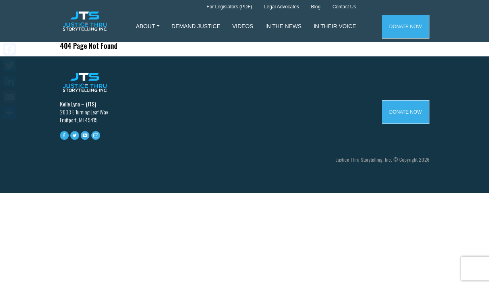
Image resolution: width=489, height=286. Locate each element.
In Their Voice (334, 26)
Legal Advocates (281, 7)
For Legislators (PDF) (229, 7)
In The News (283, 26)
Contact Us (344, 7)
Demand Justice (196, 26)
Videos (242, 26)
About (145, 26)
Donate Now (405, 26)
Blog (316, 7)
